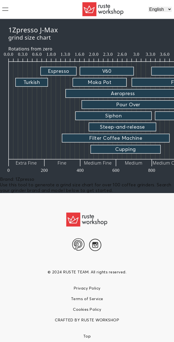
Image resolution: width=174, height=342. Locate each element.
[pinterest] (78, 244)
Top (87, 336)
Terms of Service (87, 298)
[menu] (30, 9)
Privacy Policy (87, 288)
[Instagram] (95, 245)
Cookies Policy (87, 309)
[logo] (103, 9)
